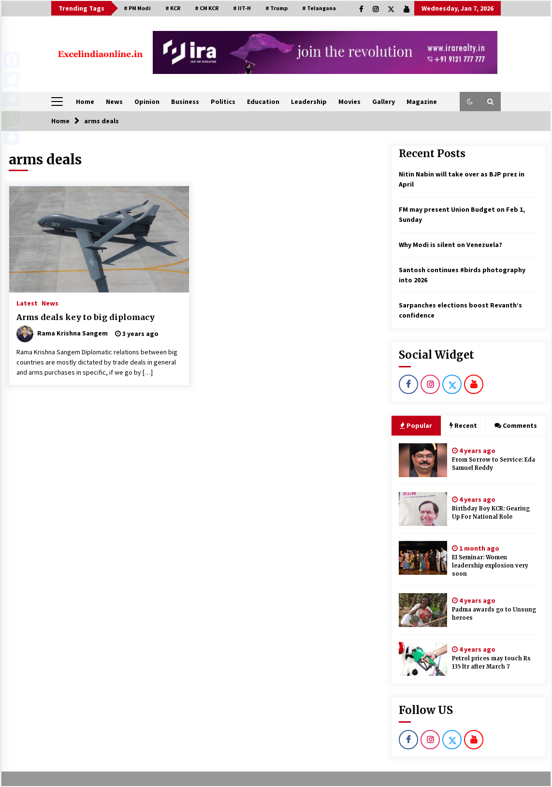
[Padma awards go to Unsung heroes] (423, 610)
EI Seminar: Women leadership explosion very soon (490, 565)
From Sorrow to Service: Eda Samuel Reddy (493, 463)
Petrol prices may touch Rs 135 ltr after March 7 (491, 662)
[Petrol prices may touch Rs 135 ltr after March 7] (423, 659)
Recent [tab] (463, 425)
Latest (27, 302)
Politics (223, 101)
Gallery (383, 101)
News (114, 101)
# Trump (276, 8)
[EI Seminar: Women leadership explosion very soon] (423, 558)
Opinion (147, 101)
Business (185, 101)
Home (85, 101)
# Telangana (319, 8)
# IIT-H (242, 8)
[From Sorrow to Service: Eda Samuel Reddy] (423, 460)
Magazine (422, 101)
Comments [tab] (515, 425)
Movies (349, 101)
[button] (470, 101)
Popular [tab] (416, 425)
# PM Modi (137, 8)
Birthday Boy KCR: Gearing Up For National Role (491, 512)
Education (263, 101)
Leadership (309, 101)
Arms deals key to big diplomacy (85, 317)
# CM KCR (206, 8)
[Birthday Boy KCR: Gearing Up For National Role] (423, 509)
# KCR (172, 8)
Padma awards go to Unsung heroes (494, 613)
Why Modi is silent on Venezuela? (450, 244)
